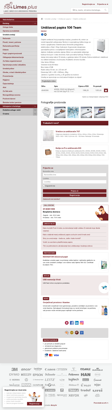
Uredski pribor (8, 68)
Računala (6, 38)
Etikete (6, 50)
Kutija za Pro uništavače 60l (68, 148)
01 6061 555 (49, 209)
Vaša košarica (8, 20)
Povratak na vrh (100, 403)
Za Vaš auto (7, 91)
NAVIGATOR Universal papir (55, 257)
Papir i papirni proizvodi (12, 53)
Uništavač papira (64, 19)
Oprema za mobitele (11, 31)
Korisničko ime (48, 171)
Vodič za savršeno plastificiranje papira (57, 242)
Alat (4, 87)
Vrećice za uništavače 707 (68, 131)
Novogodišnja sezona (11, 95)
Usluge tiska (8, 27)
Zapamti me (49, 186)
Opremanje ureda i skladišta (14, 65)
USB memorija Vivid (51, 279)
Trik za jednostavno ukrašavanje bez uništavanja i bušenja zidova (67, 246)
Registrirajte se (88, 4)
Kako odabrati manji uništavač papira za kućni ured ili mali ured (66, 235)
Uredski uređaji (9, 35)
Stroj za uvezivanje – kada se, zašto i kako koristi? (62, 238)
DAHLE (44, 31)
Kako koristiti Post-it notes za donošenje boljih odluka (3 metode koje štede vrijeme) (71, 229)
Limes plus (25, 7)
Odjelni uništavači (79, 19)
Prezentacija (8, 76)
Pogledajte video (49, 81)
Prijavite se (102, 4)
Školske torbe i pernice (12, 102)
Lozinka (46, 178)
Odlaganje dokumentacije (13, 57)
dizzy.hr (54, 405)
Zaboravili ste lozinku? (51, 199)
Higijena (6, 80)
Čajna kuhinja (8, 84)
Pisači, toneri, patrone (12, 42)
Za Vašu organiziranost (12, 61)
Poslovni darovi (9, 99)
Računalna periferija (11, 46)
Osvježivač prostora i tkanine (56, 302)
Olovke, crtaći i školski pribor (14, 72)
